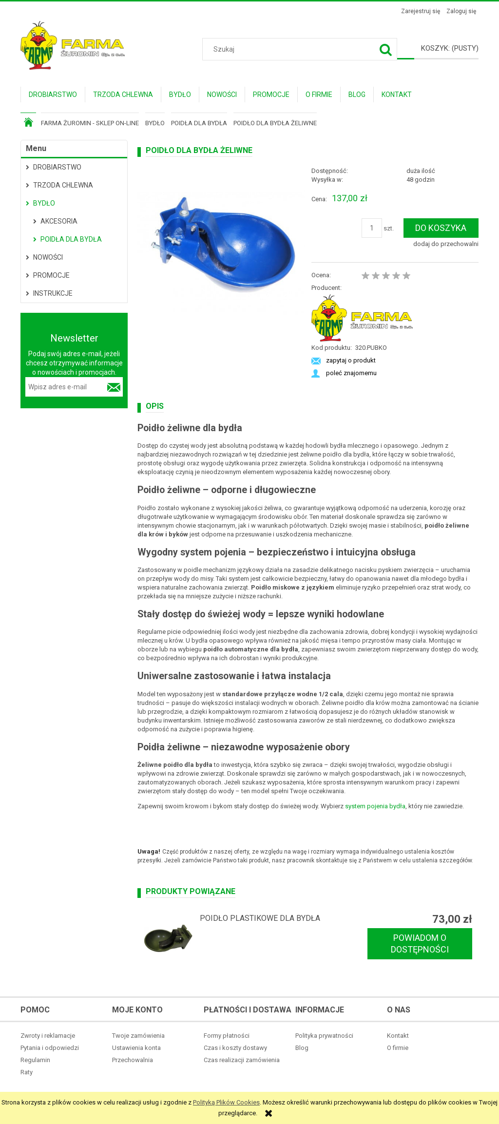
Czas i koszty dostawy (235, 1047)
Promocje (51, 275)
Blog (301, 1047)
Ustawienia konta (136, 1047)
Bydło (44, 203)
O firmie (397, 1047)
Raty (26, 1072)
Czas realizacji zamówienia (242, 1060)
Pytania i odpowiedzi (49, 1047)
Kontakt (398, 1035)
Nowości (48, 257)
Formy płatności (227, 1035)
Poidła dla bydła (71, 239)
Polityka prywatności (324, 1035)
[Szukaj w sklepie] (301, 49)
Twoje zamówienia (138, 1035)
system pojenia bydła (375, 806)
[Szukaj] (386, 49)
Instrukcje (53, 293)
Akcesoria (58, 221)
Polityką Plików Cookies (226, 1102)
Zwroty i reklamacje (47, 1035)
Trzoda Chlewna (63, 185)
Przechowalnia (132, 1060)
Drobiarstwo (57, 167)
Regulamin (35, 1060)
